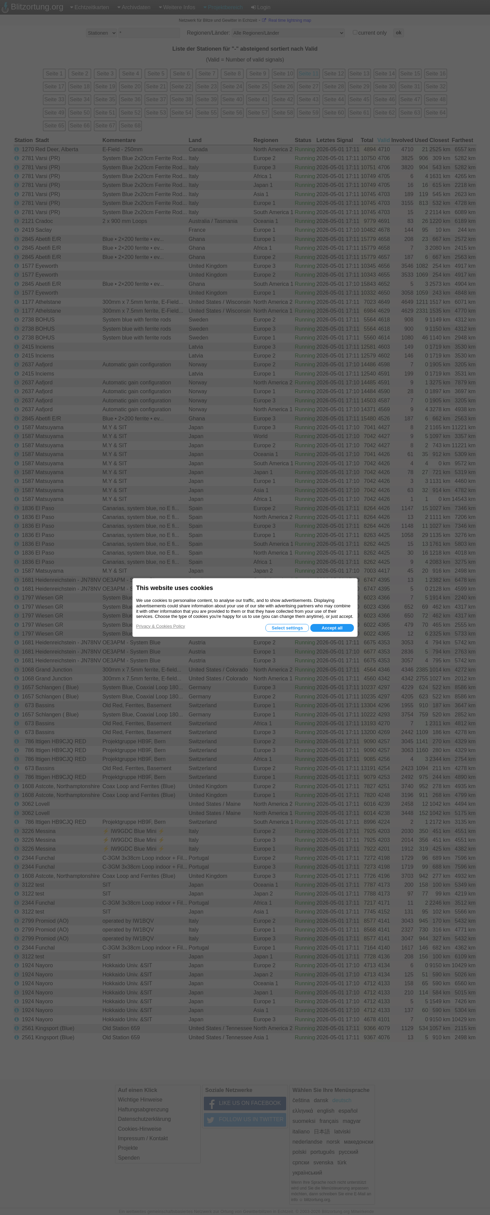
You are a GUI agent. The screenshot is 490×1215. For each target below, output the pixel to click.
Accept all (332, 627)
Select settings (287, 627)
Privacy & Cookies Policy (160, 626)
